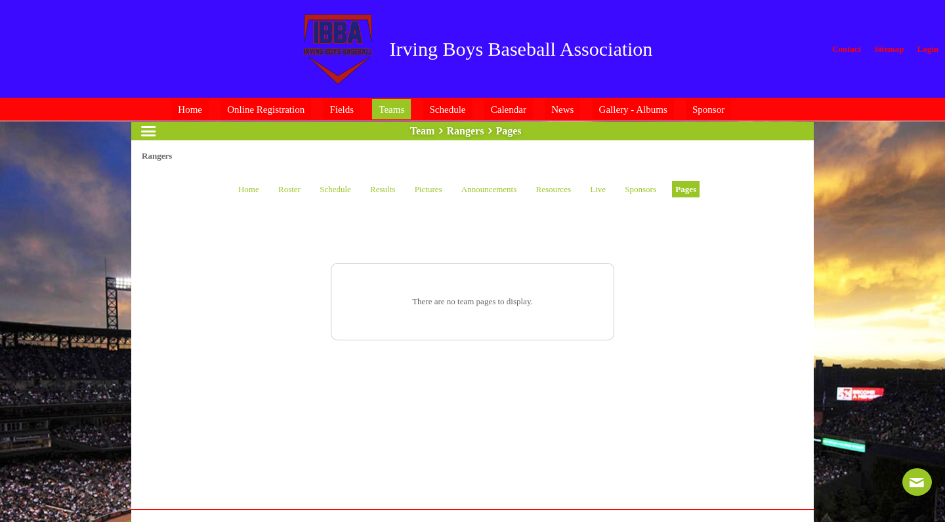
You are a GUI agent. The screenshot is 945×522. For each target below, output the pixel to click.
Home (248, 189)
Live (598, 189)
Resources (553, 189)
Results (382, 189)
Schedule (335, 189)
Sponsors (640, 189)
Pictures (428, 189)
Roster (289, 189)
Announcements (488, 189)
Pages (685, 189)
